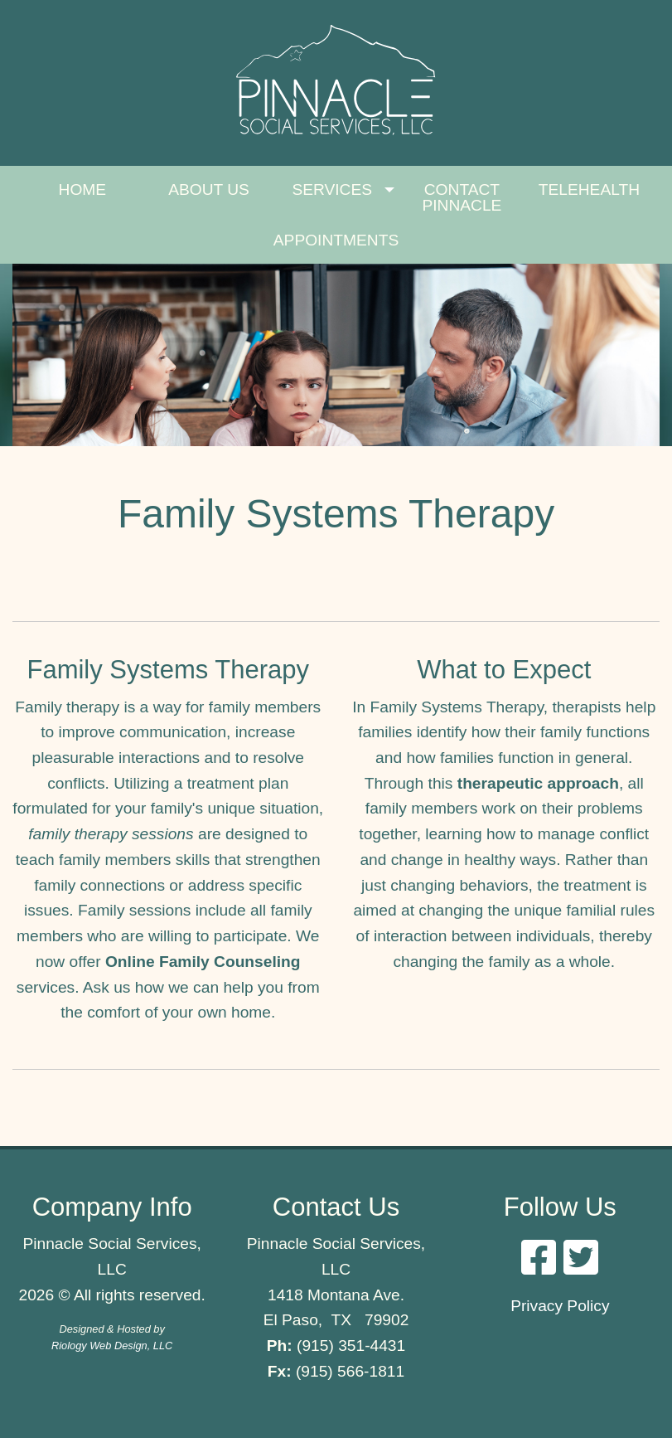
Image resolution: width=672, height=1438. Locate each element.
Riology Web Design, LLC (111, 1345)
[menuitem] (82, 197)
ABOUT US (208, 189)
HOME (83, 189)
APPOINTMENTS (336, 240)
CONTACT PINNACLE (461, 197)
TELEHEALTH (589, 189)
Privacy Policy (559, 1305)
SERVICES (332, 189)
